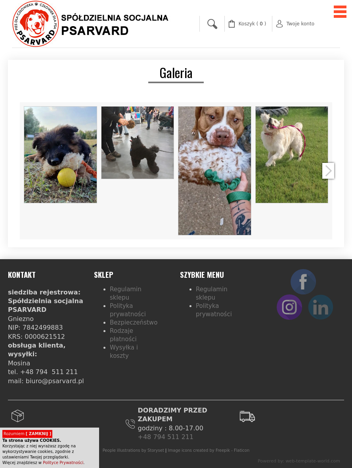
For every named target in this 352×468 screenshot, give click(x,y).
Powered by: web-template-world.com (299, 461)
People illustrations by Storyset (133, 450)
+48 (145, 437)
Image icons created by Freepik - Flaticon (209, 450)
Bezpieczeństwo (133, 322)
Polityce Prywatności (63, 462)
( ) (252, 24)
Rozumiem (27, 434)
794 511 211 (173, 437)
